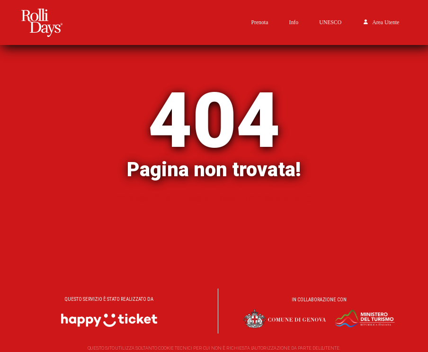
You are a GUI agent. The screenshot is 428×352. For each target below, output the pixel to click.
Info (293, 22)
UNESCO (330, 22)
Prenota (259, 22)
